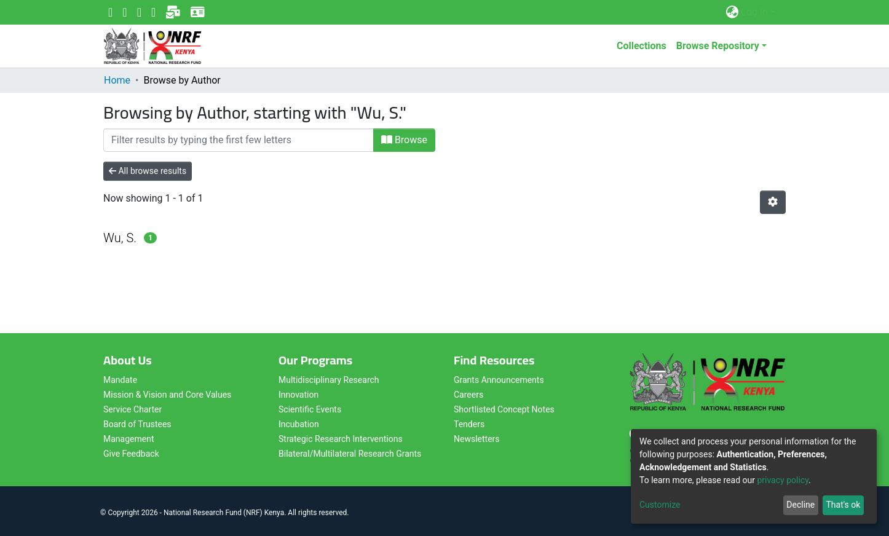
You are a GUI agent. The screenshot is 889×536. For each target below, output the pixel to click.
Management (128, 439)
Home (117, 80)
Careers (468, 395)
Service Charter (132, 409)
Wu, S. (119, 238)
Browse (404, 140)
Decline (800, 505)
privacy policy (782, 480)
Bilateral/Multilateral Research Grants (350, 454)
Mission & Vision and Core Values (167, 395)
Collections (641, 46)
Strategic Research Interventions (341, 439)
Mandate (120, 380)
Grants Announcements (499, 380)
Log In (754, 12)
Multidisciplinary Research (329, 380)
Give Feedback (131, 454)
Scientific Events (310, 409)
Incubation (299, 424)
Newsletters (477, 439)
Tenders (469, 424)
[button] (732, 12)
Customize (659, 505)
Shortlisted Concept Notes (504, 409)
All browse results (147, 171)
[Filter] (238, 140)
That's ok (843, 505)
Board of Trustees (137, 424)
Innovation (298, 395)
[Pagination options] (773, 202)
